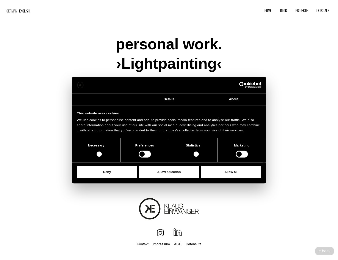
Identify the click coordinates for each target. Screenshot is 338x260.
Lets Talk (322, 11)
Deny (107, 172)
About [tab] (233, 99)
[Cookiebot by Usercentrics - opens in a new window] (242, 85)
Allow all (231, 172)
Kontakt (142, 244)
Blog (283, 11)
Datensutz (193, 244)
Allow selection (169, 172)
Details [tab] (169, 99)
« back (325, 251)
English (24, 11)
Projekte (302, 11)
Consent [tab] (104, 99)
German (11, 11)
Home (268, 11)
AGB (178, 244)
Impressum (161, 244)
